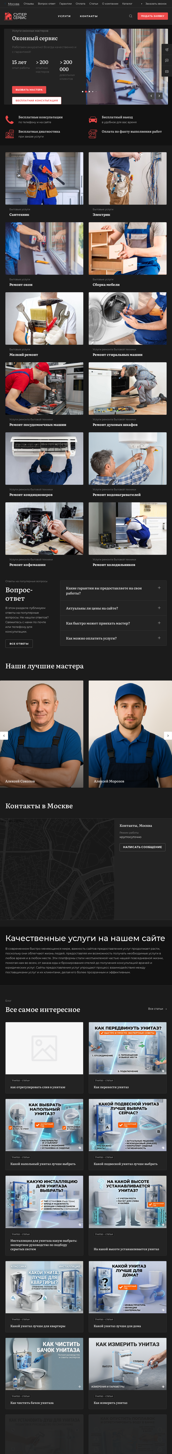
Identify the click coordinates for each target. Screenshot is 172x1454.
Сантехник (19, 214)
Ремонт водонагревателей (117, 494)
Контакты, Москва (136, 825)
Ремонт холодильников (114, 564)
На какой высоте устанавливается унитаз (126, 1249)
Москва (13, 4)
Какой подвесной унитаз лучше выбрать (126, 1163)
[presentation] (4, 736)
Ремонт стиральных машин (117, 354)
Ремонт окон (20, 284)
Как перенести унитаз (111, 1087)
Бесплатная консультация (37, 100)
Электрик (101, 214)
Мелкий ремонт (23, 354)
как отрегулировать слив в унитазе (37, 1087)
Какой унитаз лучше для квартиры (37, 1326)
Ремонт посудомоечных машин (37, 424)
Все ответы (19, 643)
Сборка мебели (106, 284)
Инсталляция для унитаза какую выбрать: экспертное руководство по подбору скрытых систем (43, 1244)
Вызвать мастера (29, 89)
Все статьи (157, 1008)
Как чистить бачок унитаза (32, 1402)
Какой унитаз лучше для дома (117, 1326)
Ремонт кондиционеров (31, 494)
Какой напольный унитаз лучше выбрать (43, 1163)
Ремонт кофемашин (27, 564)
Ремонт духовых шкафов (115, 424)
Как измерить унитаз (110, 1402)
